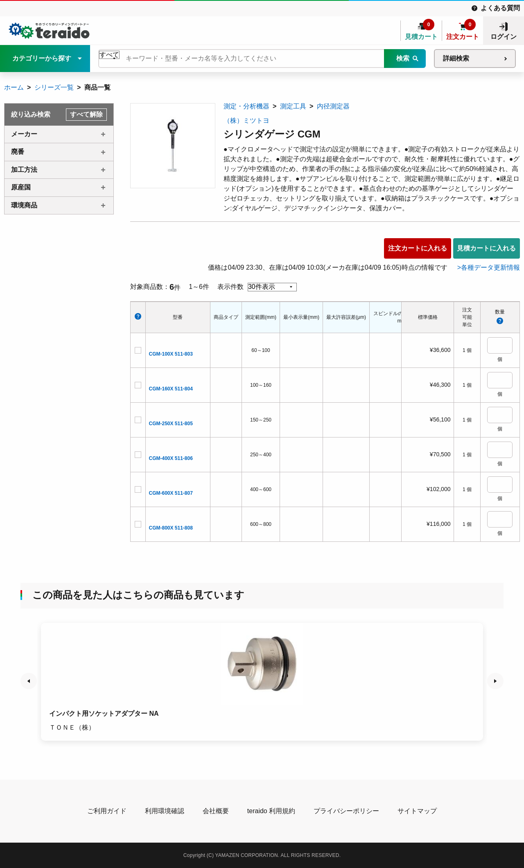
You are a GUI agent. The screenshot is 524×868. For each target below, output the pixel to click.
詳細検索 (456, 58)
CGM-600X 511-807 (171, 493)
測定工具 (293, 106)
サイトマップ (417, 810)
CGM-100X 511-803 (171, 354)
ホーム (14, 87)
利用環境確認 (164, 810)
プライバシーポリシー (346, 810)
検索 (402, 58)
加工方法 (24, 169)
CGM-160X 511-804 (171, 389)
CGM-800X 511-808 (171, 528)
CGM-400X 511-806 (171, 458)
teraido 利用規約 (271, 810)
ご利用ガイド (106, 810)
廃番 (17, 151)
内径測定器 (333, 106)
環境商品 (24, 205)
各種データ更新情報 (490, 267)
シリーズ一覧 (54, 87)
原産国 (21, 187)
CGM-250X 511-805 (171, 423)
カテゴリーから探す (41, 58)
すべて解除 (86, 114)
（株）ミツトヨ (246, 120)
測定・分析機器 (246, 106)
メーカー (24, 134)
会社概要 (216, 810)
